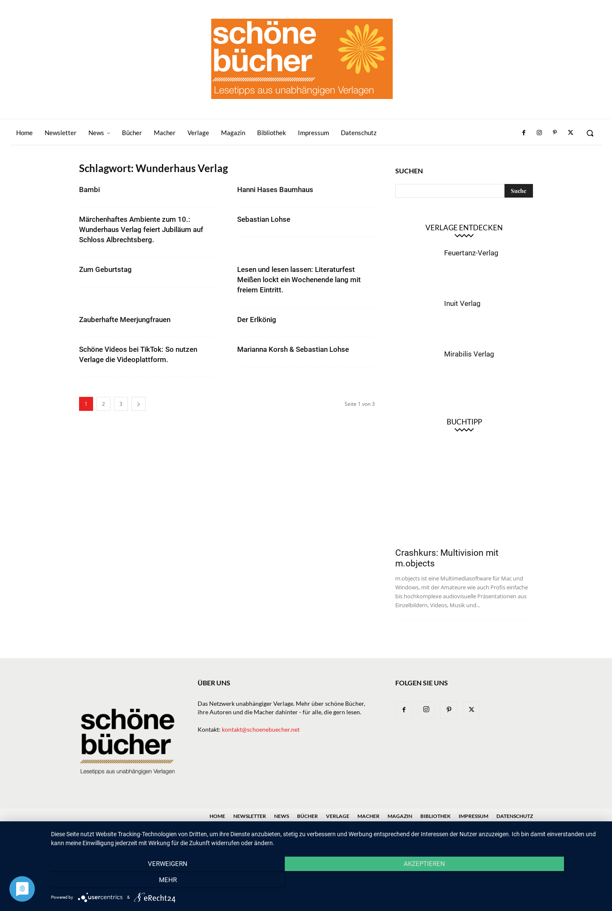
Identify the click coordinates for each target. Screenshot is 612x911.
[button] (590, 133)
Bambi (89, 189)
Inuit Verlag (462, 303)
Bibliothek (435, 816)
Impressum (473, 816)
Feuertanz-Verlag (471, 253)
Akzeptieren (327, 882)
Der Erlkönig (256, 319)
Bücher (307, 816)
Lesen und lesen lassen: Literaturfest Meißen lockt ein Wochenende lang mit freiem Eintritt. (299, 279)
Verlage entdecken (464, 227)
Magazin (400, 816)
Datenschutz (514, 816)
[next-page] (138, 404)
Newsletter (249, 816)
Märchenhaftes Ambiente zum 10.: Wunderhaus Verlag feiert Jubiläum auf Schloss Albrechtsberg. (141, 229)
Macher (368, 816)
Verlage (337, 816)
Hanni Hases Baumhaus (275, 189)
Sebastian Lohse (263, 219)
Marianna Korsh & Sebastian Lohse (293, 349)
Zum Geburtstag (105, 269)
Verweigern (134, 882)
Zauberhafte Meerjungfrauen (124, 319)
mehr (521, 882)
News (281, 816)
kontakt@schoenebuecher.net (261, 729)
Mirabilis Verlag (469, 354)
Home (217, 816)
